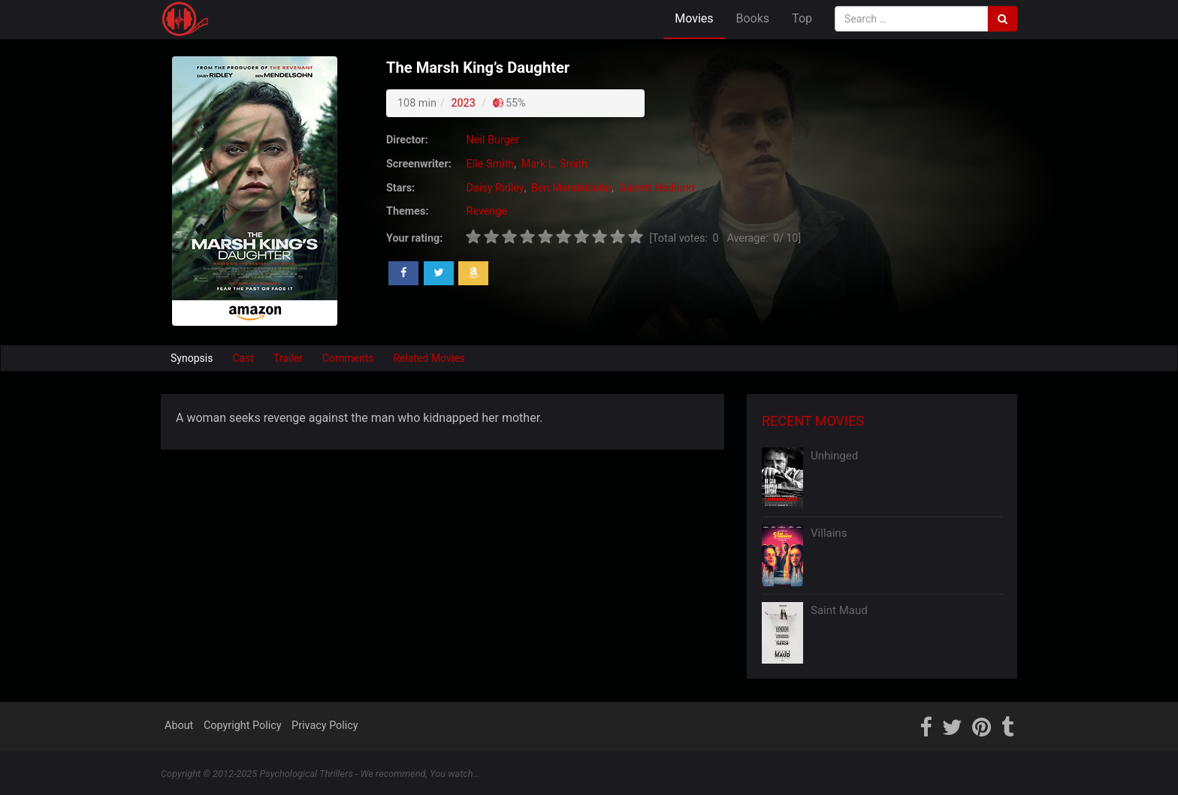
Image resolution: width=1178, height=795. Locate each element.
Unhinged (834, 455)
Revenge (487, 211)
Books (753, 18)
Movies (694, 18)
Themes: (407, 211)
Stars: (400, 188)
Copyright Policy (243, 725)
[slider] (554, 236)
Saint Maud (839, 610)
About (179, 725)
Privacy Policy (324, 725)
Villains (829, 533)
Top (802, 18)
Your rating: (414, 238)
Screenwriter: (419, 164)
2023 (463, 103)
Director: (407, 140)
